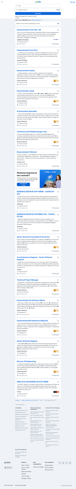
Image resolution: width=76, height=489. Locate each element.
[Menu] (2, 2)
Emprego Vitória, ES (19, 426)
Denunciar (55, 44)
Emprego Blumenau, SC (20, 430)
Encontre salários (49, 467)
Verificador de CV (49, 469)
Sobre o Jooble (25, 465)
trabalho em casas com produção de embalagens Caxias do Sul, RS (51, 426)
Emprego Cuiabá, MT (20, 422)
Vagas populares (49, 465)
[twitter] (66, 462)
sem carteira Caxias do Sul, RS (53, 436)
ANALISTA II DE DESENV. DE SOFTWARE (32, 382)
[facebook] (59, 462)
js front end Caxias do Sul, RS (37, 438)
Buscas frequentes (21, 404)
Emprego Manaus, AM (20, 412)
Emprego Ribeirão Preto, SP (21, 410)
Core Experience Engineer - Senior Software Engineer (34, 258)
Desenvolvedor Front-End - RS (29, 30)
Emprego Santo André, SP (21, 424)
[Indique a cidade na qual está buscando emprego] (38, 9)
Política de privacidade (20, 485)
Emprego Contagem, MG (20, 416)
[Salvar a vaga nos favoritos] (58, 30)
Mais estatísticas (37, 20)
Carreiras (23, 474)
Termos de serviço (8, 485)
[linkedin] (70, 462)
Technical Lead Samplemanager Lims (32, 132)
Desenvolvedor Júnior (25, 91)
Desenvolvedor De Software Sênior (31, 300)
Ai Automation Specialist (27, 111)
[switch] (58, 23)
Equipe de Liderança (26, 471)
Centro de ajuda (25, 476)
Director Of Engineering (26, 361)
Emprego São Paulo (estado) (21, 428)
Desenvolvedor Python (26, 70)
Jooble (70, 485)
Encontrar (38, 13)
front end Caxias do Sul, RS (36, 415)
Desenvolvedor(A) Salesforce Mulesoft (32, 321)
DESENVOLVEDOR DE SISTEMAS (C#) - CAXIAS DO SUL (36, 215)
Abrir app (72, 2)
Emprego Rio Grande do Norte (22, 414)
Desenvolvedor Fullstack (27, 152)
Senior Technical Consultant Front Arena (33, 237)
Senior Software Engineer (27, 341)
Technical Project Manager (27, 280)
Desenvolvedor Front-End (27, 50)
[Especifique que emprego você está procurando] (38, 5)
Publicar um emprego (38, 467)
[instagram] (63, 462)
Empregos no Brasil (26, 478)
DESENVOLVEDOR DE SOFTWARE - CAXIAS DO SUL (35, 193)
